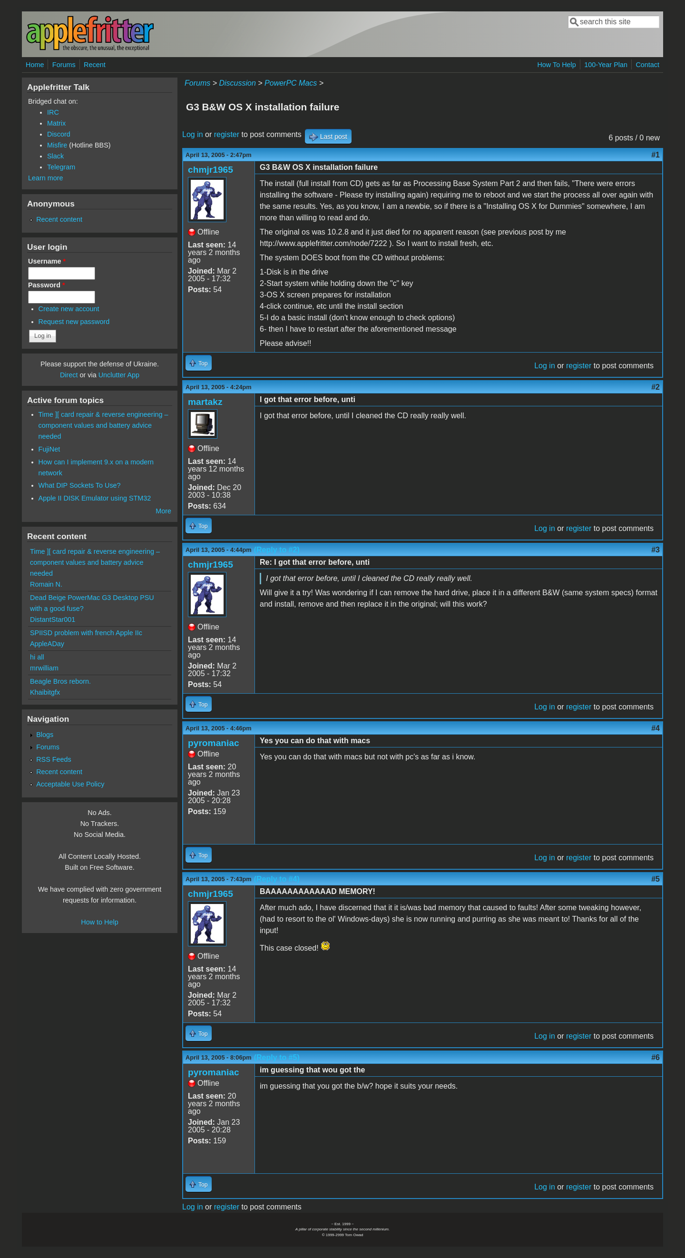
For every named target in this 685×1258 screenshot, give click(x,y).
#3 (655, 550)
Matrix (56, 123)
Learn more (45, 178)
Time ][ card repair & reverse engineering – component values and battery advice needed (103, 425)
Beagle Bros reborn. (60, 681)
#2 (655, 387)
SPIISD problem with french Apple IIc (86, 633)
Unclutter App (118, 375)
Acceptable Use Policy (70, 784)
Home (35, 65)
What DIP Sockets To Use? (80, 485)
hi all (37, 657)
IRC (53, 112)
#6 (655, 1057)
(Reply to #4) (277, 879)
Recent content (59, 219)
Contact (647, 65)
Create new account (69, 309)
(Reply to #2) (277, 550)
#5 (655, 879)
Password (46, 285)
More (163, 511)
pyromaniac (213, 743)
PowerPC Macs (290, 83)
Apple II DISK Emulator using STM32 (95, 498)
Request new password (74, 321)
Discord (58, 134)
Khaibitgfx (45, 692)
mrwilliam (44, 668)
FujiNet (49, 449)
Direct (69, 375)
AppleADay (47, 644)
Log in (192, 134)
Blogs (44, 734)
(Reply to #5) (277, 1057)
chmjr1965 (210, 170)
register (226, 134)
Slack (55, 156)
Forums (64, 65)
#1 (655, 155)
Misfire (57, 145)
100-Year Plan (605, 65)
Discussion (237, 83)
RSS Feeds (53, 759)
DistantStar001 (52, 619)
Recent (95, 65)
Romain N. (46, 584)
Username (47, 261)
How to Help (99, 922)
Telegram (61, 167)
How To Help (556, 65)
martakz (205, 402)
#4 (655, 728)
